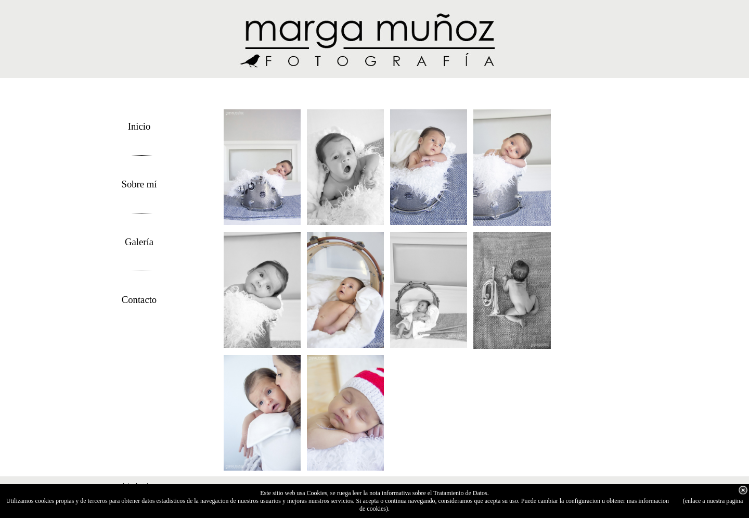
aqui (675, 500)
